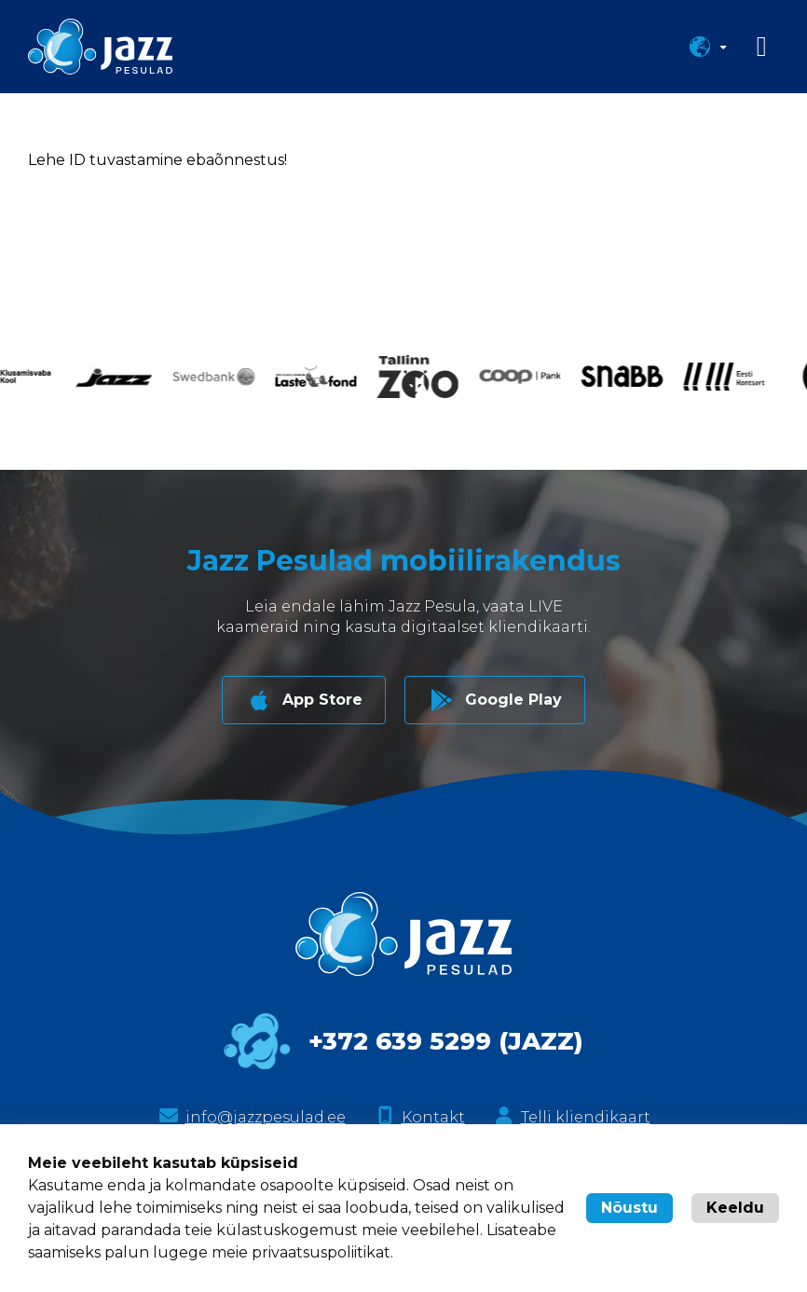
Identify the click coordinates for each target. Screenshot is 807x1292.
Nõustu (629, 1207)
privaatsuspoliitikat (321, 1252)
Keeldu (735, 1207)
